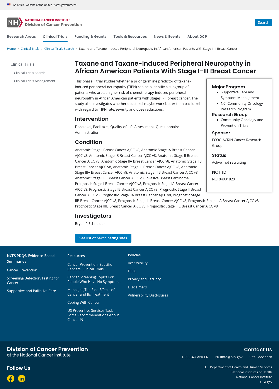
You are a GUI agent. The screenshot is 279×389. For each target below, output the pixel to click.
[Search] (263, 22)
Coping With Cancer (83, 302)
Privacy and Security (144, 279)
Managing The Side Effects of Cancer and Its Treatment (90, 292)
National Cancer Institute (254, 377)
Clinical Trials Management (34, 81)
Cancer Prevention (22, 270)
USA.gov (266, 382)
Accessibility (138, 262)
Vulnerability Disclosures (148, 295)
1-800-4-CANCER (194, 357)
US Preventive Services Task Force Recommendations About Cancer (93, 315)
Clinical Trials (22, 64)
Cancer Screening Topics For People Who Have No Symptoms (93, 279)
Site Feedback (261, 357)
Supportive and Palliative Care (31, 290)
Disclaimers (137, 287)
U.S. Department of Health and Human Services (238, 367)
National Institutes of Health (251, 372)
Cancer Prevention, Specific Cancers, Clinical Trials (89, 266)
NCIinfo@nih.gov (228, 357)
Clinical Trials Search (29, 72)
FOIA (132, 271)
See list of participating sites (103, 238)
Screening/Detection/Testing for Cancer (33, 280)
